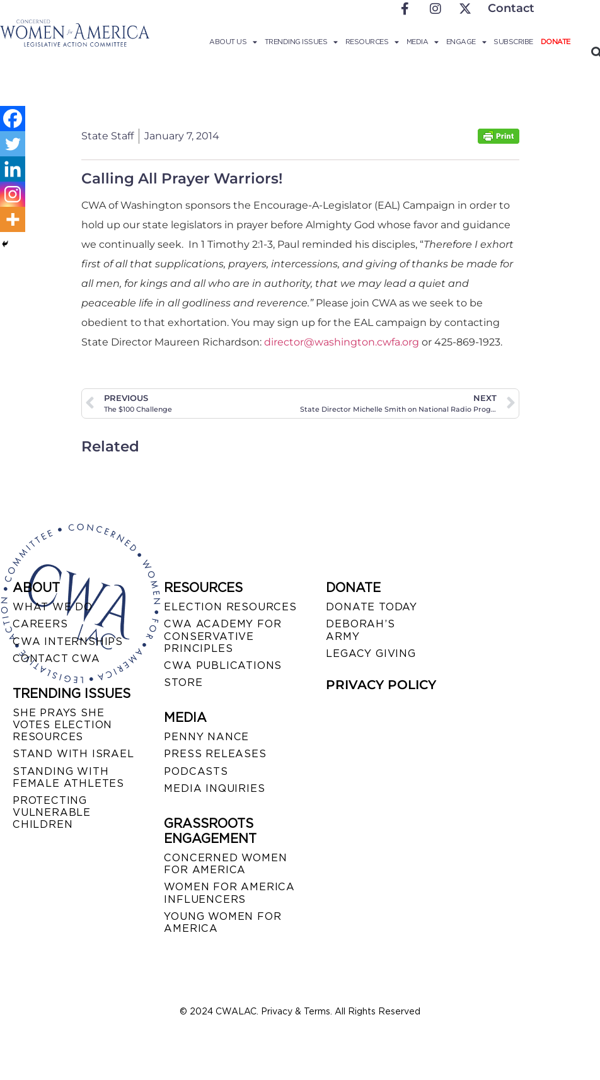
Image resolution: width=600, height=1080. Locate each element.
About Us (233, 41)
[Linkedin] (12, 169)
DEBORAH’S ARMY (360, 630)
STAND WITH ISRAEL (73, 754)
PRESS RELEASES (215, 754)
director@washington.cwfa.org (341, 342)
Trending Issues (301, 41)
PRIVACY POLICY (381, 684)
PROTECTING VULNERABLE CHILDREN (52, 812)
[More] (12, 219)
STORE (183, 682)
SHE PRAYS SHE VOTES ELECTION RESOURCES (62, 725)
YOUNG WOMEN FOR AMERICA (222, 922)
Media (423, 41)
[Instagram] (12, 194)
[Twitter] (12, 143)
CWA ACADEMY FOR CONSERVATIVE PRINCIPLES (222, 636)
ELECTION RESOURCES (230, 607)
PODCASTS (196, 771)
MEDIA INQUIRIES (214, 788)
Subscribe (513, 41)
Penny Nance (206, 737)
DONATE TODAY (371, 607)
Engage (466, 41)
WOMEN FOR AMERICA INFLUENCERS (229, 893)
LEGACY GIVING (370, 653)
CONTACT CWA (56, 659)
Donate (555, 41)
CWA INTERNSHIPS (68, 641)
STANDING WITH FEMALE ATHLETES (68, 777)
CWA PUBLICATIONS (223, 665)
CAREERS (40, 624)
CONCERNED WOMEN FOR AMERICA (225, 864)
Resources (372, 41)
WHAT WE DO (53, 607)
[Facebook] (12, 118)
